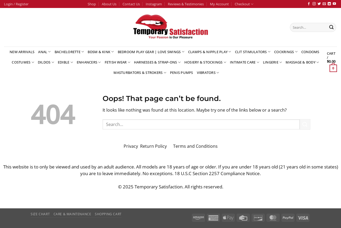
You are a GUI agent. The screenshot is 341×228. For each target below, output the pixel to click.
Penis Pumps (181, 72)
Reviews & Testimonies (186, 4)
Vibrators (208, 72)
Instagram (154, 4)
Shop (92, 4)
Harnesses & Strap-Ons (157, 62)
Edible (65, 62)
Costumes (23, 62)
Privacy (131, 146)
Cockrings (286, 51)
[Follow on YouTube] (334, 4)
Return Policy (154, 146)
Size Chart (40, 214)
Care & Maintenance (72, 214)
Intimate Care (244, 62)
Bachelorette (69, 51)
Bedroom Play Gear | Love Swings (151, 51)
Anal (44, 51)
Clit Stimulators (253, 51)
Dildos (46, 62)
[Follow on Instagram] (314, 4)
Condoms (310, 51)
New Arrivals (22, 51)
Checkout (244, 4)
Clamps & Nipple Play (209, 51)
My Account (219, 4)
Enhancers (89, 62)
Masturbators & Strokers (139, 72)
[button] (16, 4)
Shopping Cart (108, 214)
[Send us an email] (324, 4)
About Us (109, 4)
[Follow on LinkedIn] (329, 4)
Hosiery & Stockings (205, 62)
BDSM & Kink (101, 51)
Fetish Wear (117, 62)
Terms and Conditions (195, 146)
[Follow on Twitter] (319, 4)
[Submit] (331, 27)
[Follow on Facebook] (308, 4)
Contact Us (131, 4)
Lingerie (272, 62)
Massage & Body (302, 62)
